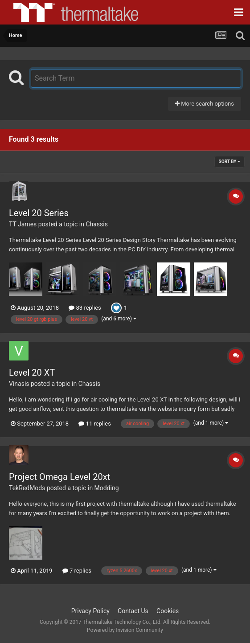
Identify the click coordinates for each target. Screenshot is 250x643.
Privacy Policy (90, 610)
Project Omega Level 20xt (59, 476)
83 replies (85, 307)
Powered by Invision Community (125, 630)
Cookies (167, 610)
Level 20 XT (32, 372)
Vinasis (19, 383)
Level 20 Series (39, 213)
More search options (204, 103)
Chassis (97, 224)
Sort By (229, 161)
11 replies (94, 423)
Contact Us (133, 610)
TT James (23, 224)
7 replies (76, 570)
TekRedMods (27, 487)
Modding (106, 487)
